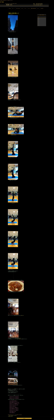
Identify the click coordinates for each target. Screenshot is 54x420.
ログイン (53, 418)
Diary (15, 414)
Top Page (9, 8)
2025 (38, 19)
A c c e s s (28, 8)
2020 (38, 25)
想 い (13, 8)
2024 (38, 20)
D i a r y (38, 8)
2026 (38, 18)
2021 (38, 24)
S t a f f (22, 8)
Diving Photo (42, 8)
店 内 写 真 (18, 8)
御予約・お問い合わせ (33, 8)
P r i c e (25, 8)
